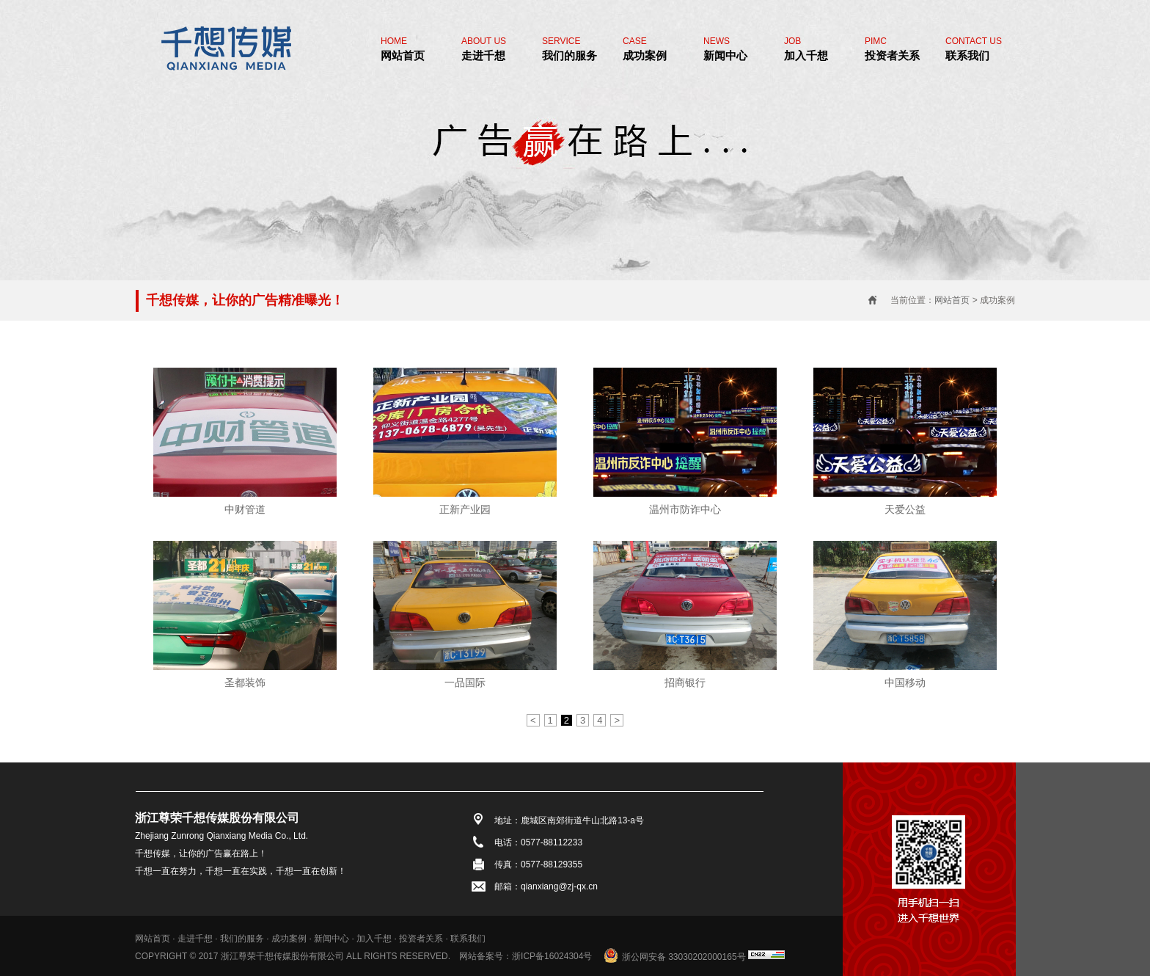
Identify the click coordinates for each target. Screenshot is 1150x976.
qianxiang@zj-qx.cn (559, 886)
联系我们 (973, 49)
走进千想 (483, 49)
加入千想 (806, 49)
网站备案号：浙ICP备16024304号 (525, 956)
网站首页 (403, 49)
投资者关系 (892, 49)
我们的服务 (569, 49)
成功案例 (645, 49)
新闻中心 (725, 49)
